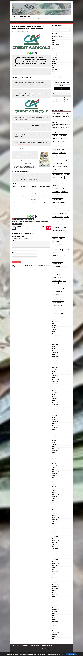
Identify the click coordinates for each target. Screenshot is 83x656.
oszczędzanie (54, 59)
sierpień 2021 (54, 429)
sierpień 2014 (54, 590)
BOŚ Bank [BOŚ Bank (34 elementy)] (55, 146)
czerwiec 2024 (55, 363)
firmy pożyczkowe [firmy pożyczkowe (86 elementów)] (56, 171)
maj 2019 (54, 481)
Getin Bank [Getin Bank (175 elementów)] (66, 174)
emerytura (54, 40)
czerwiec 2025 (55, 340)
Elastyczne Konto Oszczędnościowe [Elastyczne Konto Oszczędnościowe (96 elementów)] (60, 166)
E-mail (13, 252)
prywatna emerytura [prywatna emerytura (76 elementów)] (57, 280)
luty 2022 (54, 417)
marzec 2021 (54, 438)
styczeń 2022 (54, 419)
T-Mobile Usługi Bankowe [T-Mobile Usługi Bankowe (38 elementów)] (58, 305)
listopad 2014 (54, 584)
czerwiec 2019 (55, 479)
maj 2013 (54, 619)
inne (53, 46)
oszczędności (35, 221)
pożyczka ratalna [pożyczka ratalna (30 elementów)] (56, 266)
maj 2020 (54, 458)
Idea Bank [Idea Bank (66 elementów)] (67, 177)
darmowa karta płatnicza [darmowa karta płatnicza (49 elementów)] (58, 157)
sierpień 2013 (54, 613)
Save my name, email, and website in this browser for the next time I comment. (28, 259)
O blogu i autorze (25, 22)
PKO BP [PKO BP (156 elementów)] (61, 258)
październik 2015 (55, 563)
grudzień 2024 (55, 352)
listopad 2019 (54, 469)
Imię (12, 249)
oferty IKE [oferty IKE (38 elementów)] (55, 238)
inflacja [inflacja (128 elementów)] (67, 182)
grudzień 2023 (55, 375)
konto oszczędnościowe (28, 219)
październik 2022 (55, 402)
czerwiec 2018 (55, 502)
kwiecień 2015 (55, 575)
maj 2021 (54, 434)
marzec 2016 (54, 554)
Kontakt (34, 22)
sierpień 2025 (54, 337)
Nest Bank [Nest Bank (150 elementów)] (64, 227)
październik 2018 (55, 494)
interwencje (54, 48)
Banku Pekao (21, 72)
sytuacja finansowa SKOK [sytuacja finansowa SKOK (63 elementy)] (58, 302)
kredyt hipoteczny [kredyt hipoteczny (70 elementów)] (56, 207)
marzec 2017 (54, 530)
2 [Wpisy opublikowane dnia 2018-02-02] (64, 97)
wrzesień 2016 (55, 542)
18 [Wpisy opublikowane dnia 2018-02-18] (69, 101)
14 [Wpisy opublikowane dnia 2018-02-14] (59, 101)
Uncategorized (55, 73)
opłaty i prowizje (55, 57)
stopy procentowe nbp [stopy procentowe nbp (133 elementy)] (57, 299)
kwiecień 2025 (55, 344)
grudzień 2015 (55, 559)
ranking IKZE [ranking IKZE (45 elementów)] (62, 283)
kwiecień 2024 (55, 367)
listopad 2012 (54, 630)
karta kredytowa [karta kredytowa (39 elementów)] (56, 188)
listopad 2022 (54, 400)
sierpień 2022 (54, 406)
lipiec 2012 (54, 638)
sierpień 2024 (54, 360)
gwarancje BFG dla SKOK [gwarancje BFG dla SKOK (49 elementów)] (58, 177)
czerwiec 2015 (55, 571)
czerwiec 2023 (55, 386)
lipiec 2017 (54, 523)
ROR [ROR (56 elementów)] (63, 288)
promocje (54, 63)
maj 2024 (54, 365)
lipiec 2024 (54, 362)
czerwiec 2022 (55, 410)
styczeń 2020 (54, 465)
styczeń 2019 (54, 488)
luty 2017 (54, 532)
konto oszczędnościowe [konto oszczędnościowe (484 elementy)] (57, 199)
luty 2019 (54, 486)
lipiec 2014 (54, 592)
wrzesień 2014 (55, 588)
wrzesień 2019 (55, 473)
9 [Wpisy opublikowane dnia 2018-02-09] (64, 99)
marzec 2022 (54, 415)
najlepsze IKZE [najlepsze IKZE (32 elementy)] (56, 221)
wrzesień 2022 (55, 404)
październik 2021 (55, 425)
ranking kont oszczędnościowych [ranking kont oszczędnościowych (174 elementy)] (59, 285)
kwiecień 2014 (55, 598)
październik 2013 (55, 609)
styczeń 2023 (54, 396)
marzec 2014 (54, 600)
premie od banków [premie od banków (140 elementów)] (56, 274)
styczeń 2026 (54, 327)
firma (53, 42)
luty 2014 (54, 602)
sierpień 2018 (54, 498)
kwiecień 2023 (55, 390)
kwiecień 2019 (55, 483)
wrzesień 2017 (55, 519)
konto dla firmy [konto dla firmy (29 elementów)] (56, 191)
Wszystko (54, 74)
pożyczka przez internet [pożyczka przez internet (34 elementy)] (57, 263)
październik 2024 (55, 356)
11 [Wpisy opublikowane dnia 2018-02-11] (69, 99)
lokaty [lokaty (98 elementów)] (54, 213)
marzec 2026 (54, 323)
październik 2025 (55, 333)
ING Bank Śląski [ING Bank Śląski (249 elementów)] (56, 185)
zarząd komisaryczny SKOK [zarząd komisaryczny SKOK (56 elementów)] (58, 313)
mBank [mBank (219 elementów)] (66, 216)
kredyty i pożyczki (55, 51)
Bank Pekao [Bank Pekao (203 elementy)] (55, 138)
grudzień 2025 (55, 329)
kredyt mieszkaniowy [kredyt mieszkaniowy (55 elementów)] (57, 210)
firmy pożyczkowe (55, 44)
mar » (63, 107)
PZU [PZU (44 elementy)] (64, 280)
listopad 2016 (54, 538)
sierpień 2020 (54, 452)
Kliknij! (61, 88)
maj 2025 (54, 342)
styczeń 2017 (54, 534)
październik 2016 (55, 540)
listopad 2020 (54, 446)
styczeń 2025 (54, 350)
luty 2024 (54, 371)
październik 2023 (55, 379)
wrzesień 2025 (55, 335)
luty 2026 (54, 325)
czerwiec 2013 (55, 617)
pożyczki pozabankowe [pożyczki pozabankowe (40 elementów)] (57, 269)
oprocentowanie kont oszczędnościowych (21, 221)
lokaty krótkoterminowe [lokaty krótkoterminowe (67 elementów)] (57, 216)
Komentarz (14, 240)
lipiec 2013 (54, 615)
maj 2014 (54, 596)
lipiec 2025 (54, 338)
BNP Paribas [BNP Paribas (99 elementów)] (63, 143)
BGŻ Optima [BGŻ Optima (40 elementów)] (55, 143)
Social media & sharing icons (36, 655)
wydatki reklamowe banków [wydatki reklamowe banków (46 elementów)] (58, 310)
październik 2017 (55, 517)
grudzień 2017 (55, 513)
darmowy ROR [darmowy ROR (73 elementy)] (64, 160)
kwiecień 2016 (55, 552)
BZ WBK (25, 72)
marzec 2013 (54, 623)
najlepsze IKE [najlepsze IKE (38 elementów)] (63, 219)
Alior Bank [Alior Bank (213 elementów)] (55, 135)
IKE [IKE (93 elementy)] (59, 180)
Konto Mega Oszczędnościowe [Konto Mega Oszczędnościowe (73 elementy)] (59, 194)
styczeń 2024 (54, 373)
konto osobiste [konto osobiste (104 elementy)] (65, 196)
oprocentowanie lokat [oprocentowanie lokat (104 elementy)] (57, 249)
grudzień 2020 (55, 444)
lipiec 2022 (54, 408)
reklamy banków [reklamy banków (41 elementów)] (56, 288)
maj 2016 (54, 550)
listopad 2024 (54, 354)
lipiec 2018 (54, 500)
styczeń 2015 (54, 580)
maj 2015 (54, 573)
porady (53, 61)
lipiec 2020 (54, 454)
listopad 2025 (54, 331)
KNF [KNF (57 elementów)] (63, 188)
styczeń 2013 (54, 626)
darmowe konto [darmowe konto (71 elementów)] (56, 160)
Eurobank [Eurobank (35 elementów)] (65, 169)
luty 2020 (54, 463)
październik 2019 (55, 471)
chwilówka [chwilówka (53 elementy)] (55, 152)
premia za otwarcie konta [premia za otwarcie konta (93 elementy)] (58, 271)
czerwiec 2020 (55, 456)
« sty (60, 107)
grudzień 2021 (55, 421)
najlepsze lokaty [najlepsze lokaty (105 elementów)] (56, 227)
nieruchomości (55, 53)
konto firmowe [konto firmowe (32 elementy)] (64, 191)
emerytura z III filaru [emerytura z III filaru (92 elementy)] (57, 169)
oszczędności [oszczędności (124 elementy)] (66, 249)
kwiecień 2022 (55, 413)
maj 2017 (54, 527)
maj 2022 (54, 411)
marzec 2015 (54, 577)
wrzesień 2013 (55, 611)
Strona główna (15, 22)
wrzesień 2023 (55, 381)
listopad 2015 (54, 561)
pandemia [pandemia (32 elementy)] (55, 258)
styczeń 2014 (54, 603)
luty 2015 (54, 578)
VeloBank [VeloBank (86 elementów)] (62, 308)
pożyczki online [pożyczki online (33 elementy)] (65, 266)
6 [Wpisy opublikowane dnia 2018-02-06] (56, 99)
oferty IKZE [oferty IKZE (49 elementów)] (62, 238)
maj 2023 (54, 388)
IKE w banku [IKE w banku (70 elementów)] (64, 180)
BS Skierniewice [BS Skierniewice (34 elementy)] (63, 146)
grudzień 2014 (55, 582)
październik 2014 (55, 586)
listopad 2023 (54, 377)
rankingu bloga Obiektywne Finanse (25, 144)
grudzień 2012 (55, 628)
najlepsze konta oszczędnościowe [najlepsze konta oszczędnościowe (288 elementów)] (59, 224)
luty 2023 (54, 394)
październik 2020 (55, 448)
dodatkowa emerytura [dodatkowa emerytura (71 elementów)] (57, 163)
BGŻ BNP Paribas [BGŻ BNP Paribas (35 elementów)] (61, 141)
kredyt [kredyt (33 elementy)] (54, 205)
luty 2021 (54, 440)
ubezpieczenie (55, 71)
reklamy (53, 65)
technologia (54, 69)
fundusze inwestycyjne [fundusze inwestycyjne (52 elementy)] (57, 174)
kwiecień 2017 (55, 529)
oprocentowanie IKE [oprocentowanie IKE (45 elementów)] (57, 241)
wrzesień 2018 (55, 496)
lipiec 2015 (54, 569)
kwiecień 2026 (55, 321)
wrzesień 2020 (55, 450)
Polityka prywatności (45, 648)
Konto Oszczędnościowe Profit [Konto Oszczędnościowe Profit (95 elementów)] (59, 202)
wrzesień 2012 (55, 634)
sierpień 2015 (54, 567)
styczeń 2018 (54, 511)
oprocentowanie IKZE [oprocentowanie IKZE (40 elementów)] (57, 244)
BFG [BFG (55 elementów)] (54, 141)
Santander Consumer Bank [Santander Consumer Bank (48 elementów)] (58, 297)
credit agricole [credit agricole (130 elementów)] (56, 155)
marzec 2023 (54, 392)
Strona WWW (14, 255)
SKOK (53, 67)
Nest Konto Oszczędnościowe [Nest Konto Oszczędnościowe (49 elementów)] (59, 230)
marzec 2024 (54, 369)
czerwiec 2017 (55, 525)
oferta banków (25, 31)
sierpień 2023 (54, 383)
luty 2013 (54, 625)
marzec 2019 (54, 484)
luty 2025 (54, 348)
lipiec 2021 (54, 431)
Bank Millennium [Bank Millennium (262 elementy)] (63, 135)
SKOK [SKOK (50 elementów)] (67, 297)
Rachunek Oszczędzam (17, 223)
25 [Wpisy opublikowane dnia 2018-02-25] (69, 103)
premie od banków (43, 221)
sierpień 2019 (54, 475)
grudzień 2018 (55, 490)
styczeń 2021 (54, 442)
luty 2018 (54, 509)
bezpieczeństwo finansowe (57, 36)
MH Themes (27, 652)
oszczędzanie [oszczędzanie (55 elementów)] (55, 252)
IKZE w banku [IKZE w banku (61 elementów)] (60, 182)
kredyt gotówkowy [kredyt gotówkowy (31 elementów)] (61, 205)
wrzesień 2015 (55, 565)
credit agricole (18, 219)
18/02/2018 (15, 31)
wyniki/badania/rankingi (56, 76)
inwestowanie (55, 50)
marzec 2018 (54, 507)
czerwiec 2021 (55, 433)
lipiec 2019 (54, 477)
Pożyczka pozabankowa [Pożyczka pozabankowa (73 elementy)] (57, 260)
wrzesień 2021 (55, 427)
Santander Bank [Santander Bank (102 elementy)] (56, 294)
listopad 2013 (54, 607)
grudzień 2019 (55, 467)
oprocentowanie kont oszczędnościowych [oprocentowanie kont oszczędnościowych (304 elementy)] (61, 246)
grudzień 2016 (55, 536)
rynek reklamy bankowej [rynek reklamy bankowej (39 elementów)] (57, 291)
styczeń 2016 (54, 557)
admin (20, 31)
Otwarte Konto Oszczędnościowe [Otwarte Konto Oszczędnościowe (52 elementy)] (59, 255)
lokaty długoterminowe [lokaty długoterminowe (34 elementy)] (62, 213)
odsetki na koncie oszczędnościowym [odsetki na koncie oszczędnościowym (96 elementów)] (60, 235)
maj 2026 (54, 319)
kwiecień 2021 (55, 436)
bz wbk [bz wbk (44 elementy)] (68, 149)
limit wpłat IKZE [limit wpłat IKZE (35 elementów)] (67, 210)
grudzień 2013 (55, 605)
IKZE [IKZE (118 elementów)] (54, 182)
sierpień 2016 (54, 544)
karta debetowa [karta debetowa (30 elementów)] (65, 185)
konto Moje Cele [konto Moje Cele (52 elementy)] (56, 196)
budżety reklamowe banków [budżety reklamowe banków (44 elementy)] (58, 149)
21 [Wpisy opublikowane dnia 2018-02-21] (59, 103)
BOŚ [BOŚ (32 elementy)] (69, 143)
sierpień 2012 (54, 636)
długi (53, 38)
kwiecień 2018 (55, 506)
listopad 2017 (54, 515)
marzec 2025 (54, 346)
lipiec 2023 (54, 385)
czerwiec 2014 (55, 594)
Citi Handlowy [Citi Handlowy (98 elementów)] (62, 152)
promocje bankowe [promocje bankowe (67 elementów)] (57, 277)
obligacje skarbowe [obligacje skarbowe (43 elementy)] (57, 233)
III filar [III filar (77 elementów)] (54, 180)
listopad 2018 (54, 492)
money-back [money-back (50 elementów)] (55, 219)
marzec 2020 (54, 461)
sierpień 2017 (54, 521)
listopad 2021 (54, 423)
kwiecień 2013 (55, 621)
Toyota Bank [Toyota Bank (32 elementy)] (55, 308)
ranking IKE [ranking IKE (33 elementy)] (55, 283)
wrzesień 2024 (55, 358)
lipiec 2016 (54, 546)
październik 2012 (55, 632)
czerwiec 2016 (55, 548)
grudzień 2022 (55, 398)
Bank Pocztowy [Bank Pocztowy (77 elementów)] (63, 138)
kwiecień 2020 (55, 459)
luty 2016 (54, 555)
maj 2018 (54, 504)
